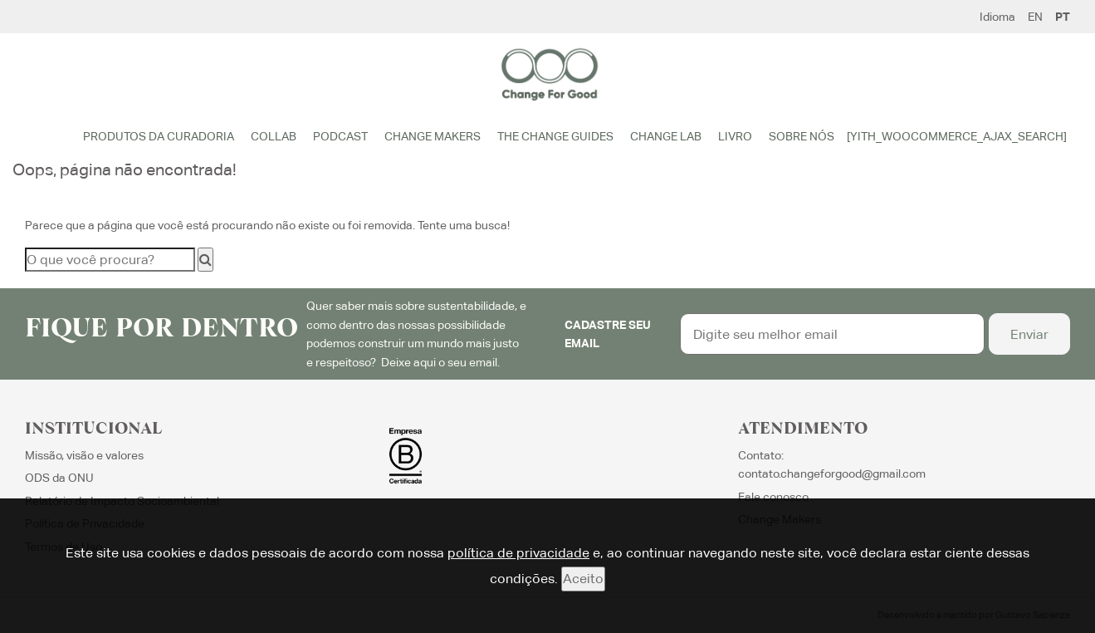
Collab (273, 136)
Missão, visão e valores (84, 455)
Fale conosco (773, 496)
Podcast (340, 136)
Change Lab (665, 136)
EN (1035, 16)
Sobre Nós (801, 136)
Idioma (997, 16)
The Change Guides (555, 136)
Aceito (583, 578)
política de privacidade (518, 553)
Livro (735, 136)
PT (1062, 16)
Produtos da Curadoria (158, 136)
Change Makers (432, 136)
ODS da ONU (59, 477)
